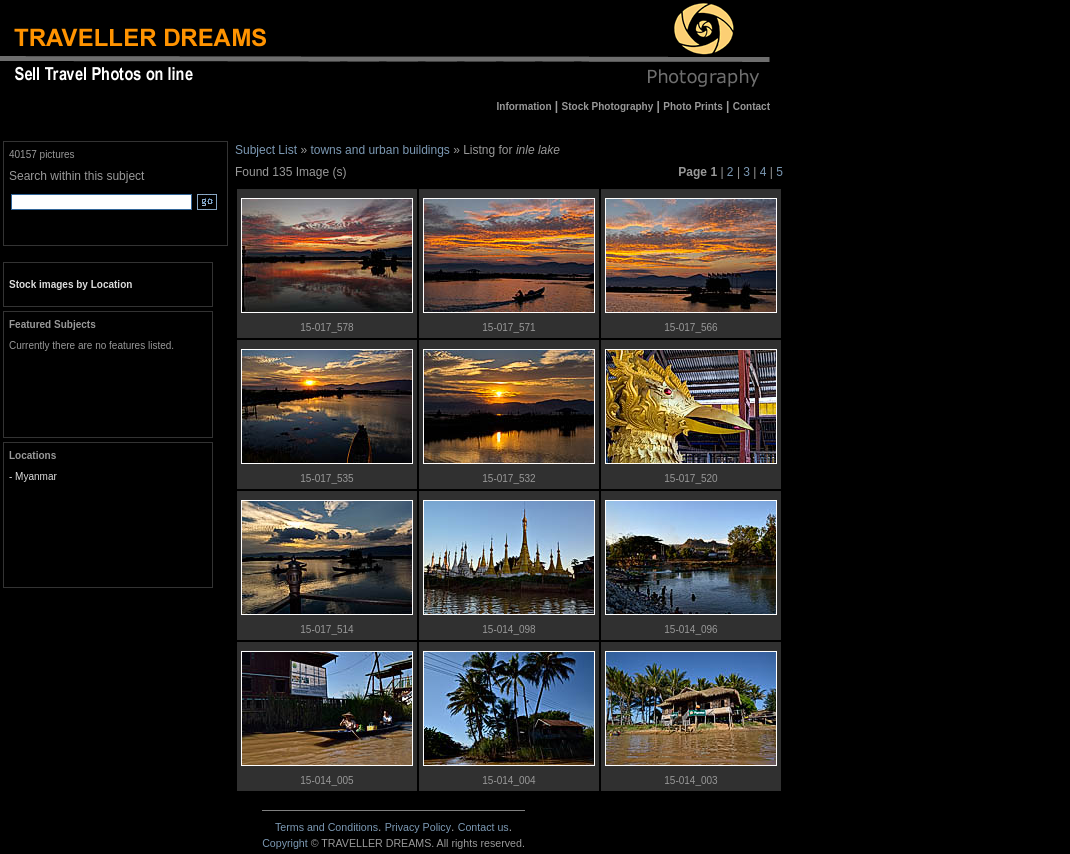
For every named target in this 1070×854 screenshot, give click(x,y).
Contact (483, 827)
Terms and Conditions (326, 827)
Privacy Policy (418, 827)
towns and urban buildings (379, 150)
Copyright (285, 843)
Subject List (266, 150)
